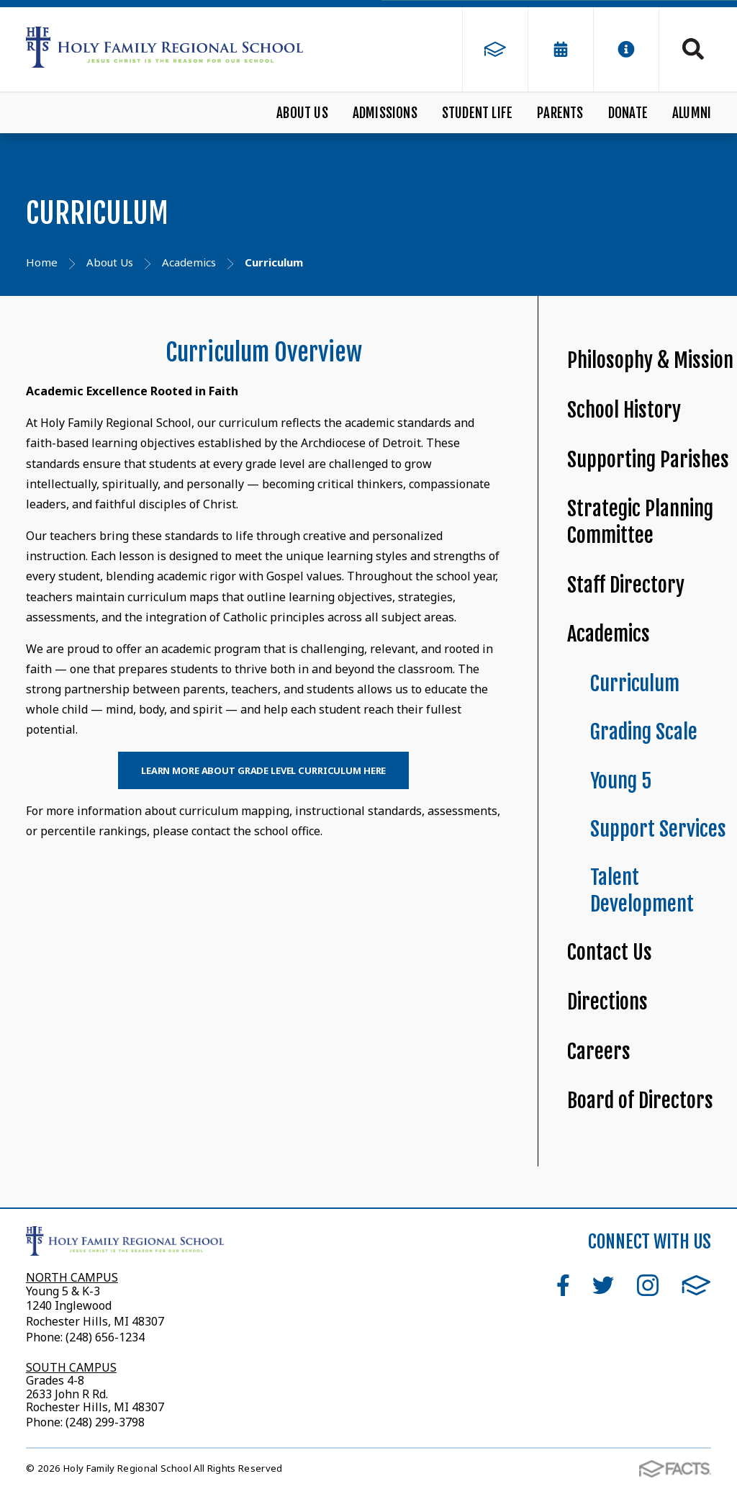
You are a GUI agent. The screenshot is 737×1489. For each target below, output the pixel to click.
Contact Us (609, 952)
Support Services (658, 829)
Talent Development (642, 891)
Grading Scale (643, 731)
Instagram (648, 1285)
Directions (607, 1002)
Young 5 (620, 780)
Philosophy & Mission (650, 360)
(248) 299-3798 (104, 1422)
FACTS (696, 1285)
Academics (608, 634)
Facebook (563, 1285)
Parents (560, 113)
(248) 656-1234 (105, 1337)
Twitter (603, 1285)
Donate (628, 113)
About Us (302, 113)
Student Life (477, 113)
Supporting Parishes (648, 459)
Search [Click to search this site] (693, 49)
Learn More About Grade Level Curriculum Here (263, 770)
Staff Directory (625, 585)
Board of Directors (640, 1100)
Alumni (691, 113)
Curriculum (634, 683)
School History (624, 410)
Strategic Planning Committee (640, 522)
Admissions (385, 113)
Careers (598, 1051)
